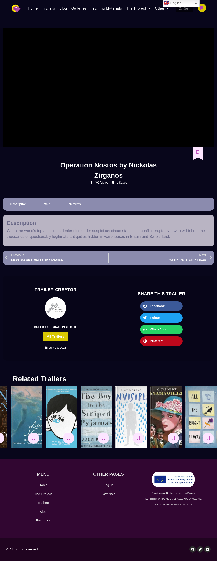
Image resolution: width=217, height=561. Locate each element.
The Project (138, 8)
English (172, 3)
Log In (108, 485)
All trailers (55, 336)
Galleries (79, 8)
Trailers (48, 8)
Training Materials (106, 8)
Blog (63, 8)
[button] (161, 306)
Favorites (43, 520)
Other (162, 8)
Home (33, 8)
